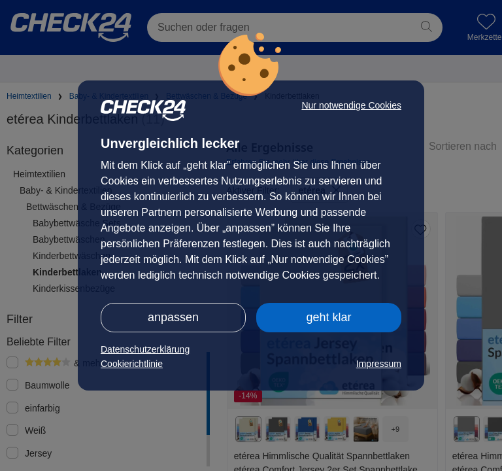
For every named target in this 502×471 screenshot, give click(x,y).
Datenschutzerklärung (145, 349)
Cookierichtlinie (132, 363)
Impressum (378, 363)
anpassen (173, 317)
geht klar (328, 317)
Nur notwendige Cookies (351, 105)
